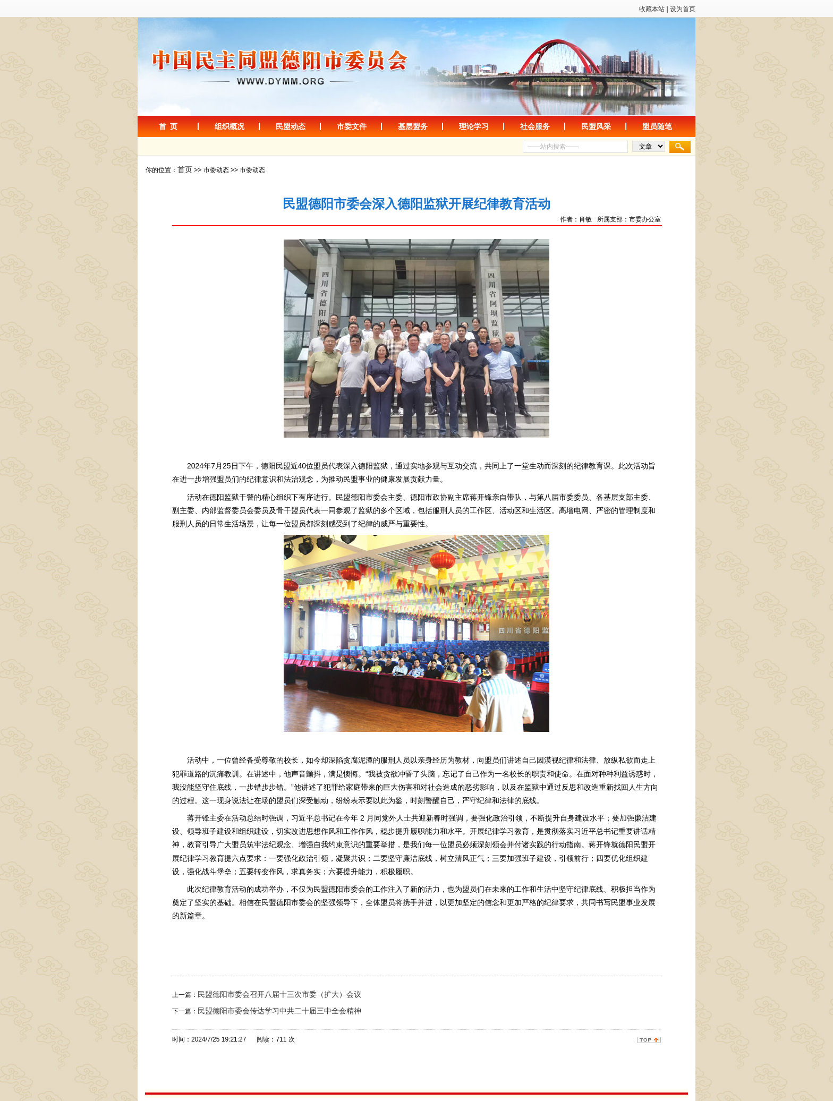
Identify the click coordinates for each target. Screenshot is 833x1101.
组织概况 (229, 126)
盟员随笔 (657, 126)
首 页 (168, 126)
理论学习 (474, 126)
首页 (184, 169)
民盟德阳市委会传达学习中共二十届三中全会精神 (279, 1010)
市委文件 (352, 126)
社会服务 (535, 126)
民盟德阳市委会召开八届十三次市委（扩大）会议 (279, 994)
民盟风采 (596, 126)
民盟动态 (290, 126)
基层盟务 (413, 126)
